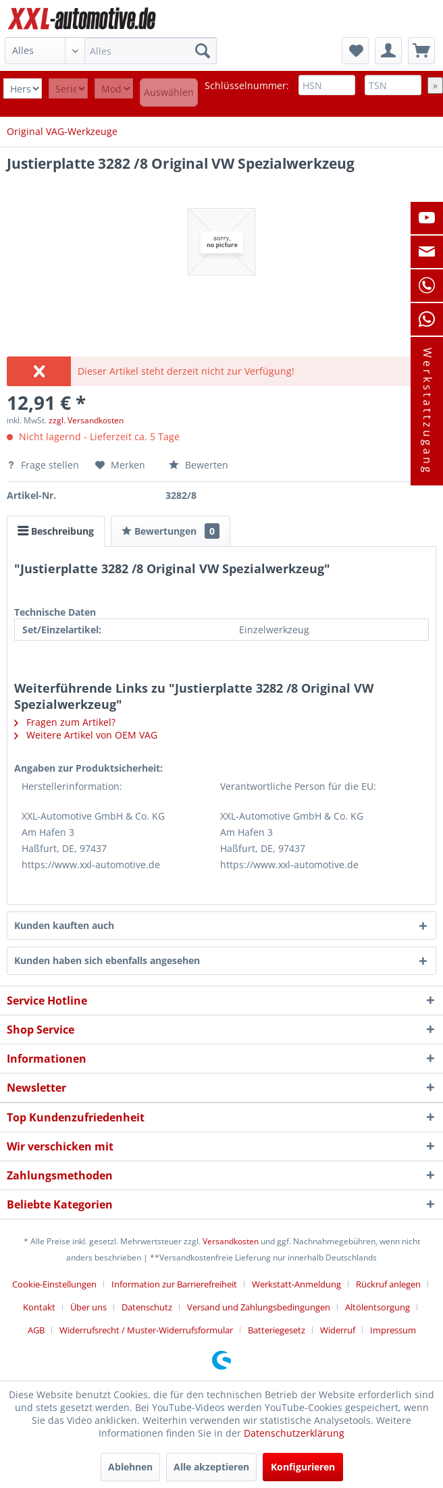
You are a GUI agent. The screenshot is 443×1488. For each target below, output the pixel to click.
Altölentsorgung (377, 1307)
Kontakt (39, 1307)
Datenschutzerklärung (294, 1433)
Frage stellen (44, 464)
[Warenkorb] (421, 50)
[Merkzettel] (355, 50)
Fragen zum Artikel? (64, 722)
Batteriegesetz (276, 1330)
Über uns (88, 1307)
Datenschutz (147, 1307)
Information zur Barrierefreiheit (174, 1284)
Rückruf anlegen (388, 1284)
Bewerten (198, 464)
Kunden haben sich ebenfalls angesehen (107, 960)
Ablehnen (130, 1466)
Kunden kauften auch (64, 925)
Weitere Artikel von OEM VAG (85, 734)
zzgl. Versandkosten (86, 420)
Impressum (393, 1330)
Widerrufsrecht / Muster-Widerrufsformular (146, 1330)
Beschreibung (56, 531)
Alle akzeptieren (211, 1466)
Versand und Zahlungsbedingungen (258, 1307)
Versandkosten (231, 1241)
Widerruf (337, 1330)
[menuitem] (111, 50)
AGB (36, 1330)
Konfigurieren (303, 1466)
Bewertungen (170, 531)
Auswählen (169, 92)
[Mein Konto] (388, 50)
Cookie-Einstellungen (54, 1284)
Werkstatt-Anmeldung (296, 1284)
